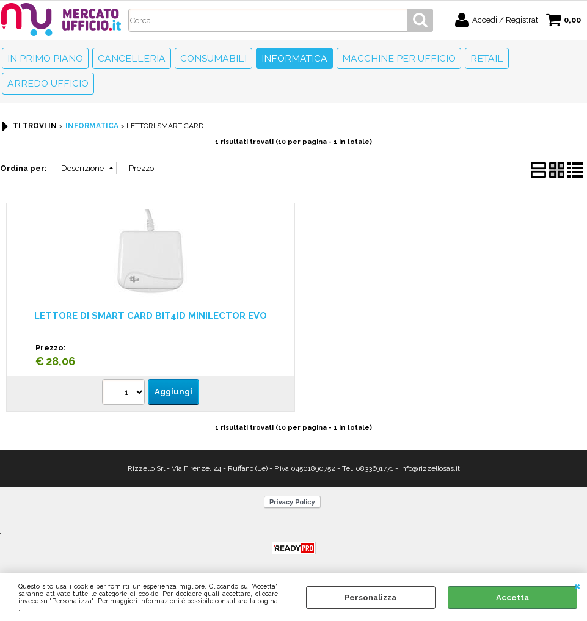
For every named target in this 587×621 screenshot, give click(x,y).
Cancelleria (132, 58)
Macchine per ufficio (399, 58)
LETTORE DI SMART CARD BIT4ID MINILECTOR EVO (150, 315)
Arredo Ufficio (48, 83)
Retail (486, 58)
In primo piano (45, 58)
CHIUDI (577, 585)
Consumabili (213, 58)
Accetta (512, 597)
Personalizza (370, 597)
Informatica (294, 58)
